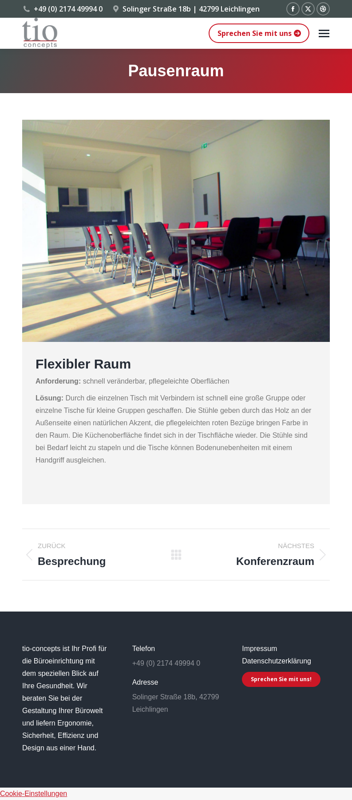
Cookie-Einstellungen (33, 793)
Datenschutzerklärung (276, 661)
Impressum (259, 648)
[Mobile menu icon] (324, 33)
